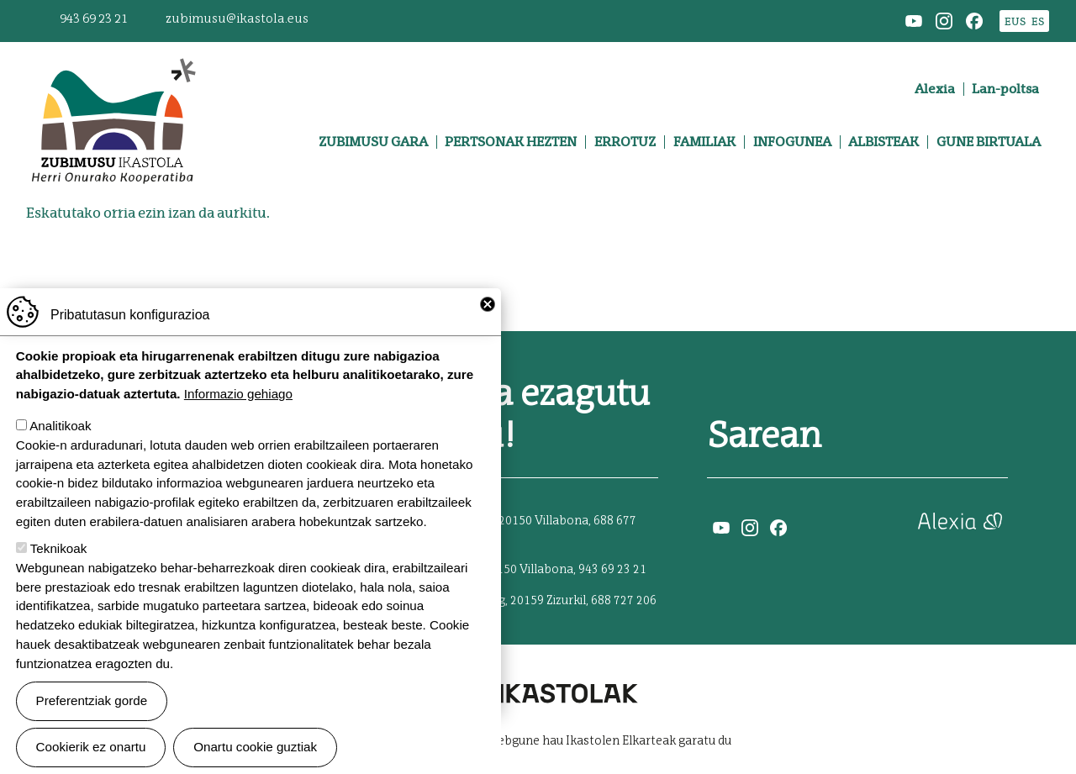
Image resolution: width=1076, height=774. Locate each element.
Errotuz (625, 142)
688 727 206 (624, 601)
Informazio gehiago (238, 416)
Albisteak (883, 142)
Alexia (935, 89)
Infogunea (792, 142)
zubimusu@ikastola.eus (237, 19)
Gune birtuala (988, 142)
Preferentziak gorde (92, 723)
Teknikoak (58, 571)
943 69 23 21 (94, 19)
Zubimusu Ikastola (112, 64)
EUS (1015, 21)
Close (487, 326)
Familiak (704, 142)
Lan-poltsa (1005, 89)
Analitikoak (60, 448)
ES (1037, 21)
